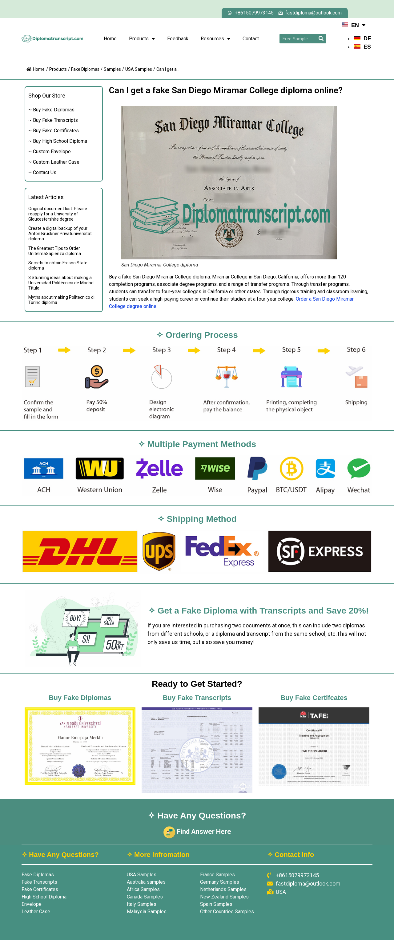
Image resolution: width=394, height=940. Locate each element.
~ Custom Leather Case (53, 162)
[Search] (321, 38)
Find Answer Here (197, 831)
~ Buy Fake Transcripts (53, 120)
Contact (251, 39)
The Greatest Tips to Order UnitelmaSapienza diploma (54, 251)
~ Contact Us (42, 172)
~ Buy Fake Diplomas (51, 110)
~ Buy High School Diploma (57, 141)
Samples (112, 69)
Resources (215, 39)
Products (142, 39)
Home (110, 39)
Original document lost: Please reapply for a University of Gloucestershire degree (57, 214)
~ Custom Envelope (49, 151)
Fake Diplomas (85, 69)
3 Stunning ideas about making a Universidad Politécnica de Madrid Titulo (61, 282)
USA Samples (138, 69)
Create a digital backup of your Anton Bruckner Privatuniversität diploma (60, 233)
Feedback (177, 39)
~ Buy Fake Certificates (53, 131)
